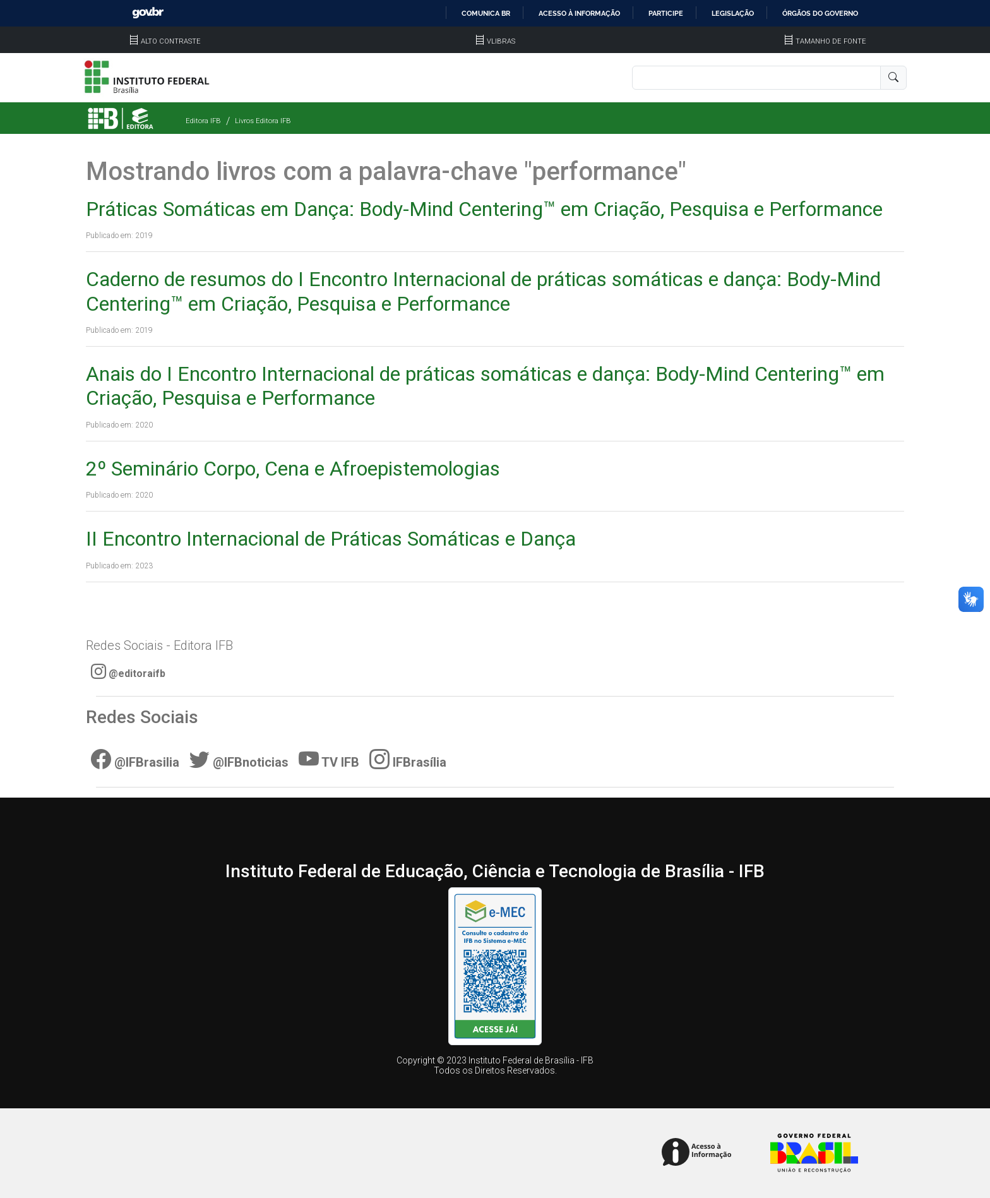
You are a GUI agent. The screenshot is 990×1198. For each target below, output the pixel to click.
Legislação (733, 13)
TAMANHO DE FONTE (825, 41)
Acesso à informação (579, 13)
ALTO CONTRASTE (165, 41)
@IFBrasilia (135, 759)
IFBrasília (407, 759)
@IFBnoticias (239, 759)
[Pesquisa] (756, 78)
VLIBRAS (495, 41)
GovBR (148, 13)
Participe (665, 13)
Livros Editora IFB (263, 121)
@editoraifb (128, 671)
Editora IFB (203, 121)
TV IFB (329, 759)
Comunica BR (486, 13)
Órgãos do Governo (820, 13)
